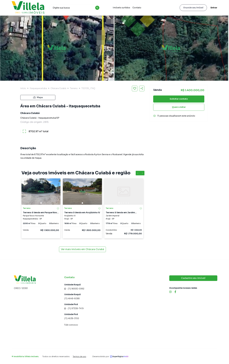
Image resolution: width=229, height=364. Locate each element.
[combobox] (74, 8)
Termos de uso (79, 356)
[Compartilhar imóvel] (141, 88)
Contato (136, 7)
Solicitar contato (179, 99)
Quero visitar (179, 107)
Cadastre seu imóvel (193, 278)
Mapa (38, 97)
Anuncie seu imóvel (193, 7)
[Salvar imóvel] (134, 88)
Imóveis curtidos (121, 7)
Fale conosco (71, 324)
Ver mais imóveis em (82, 249)
